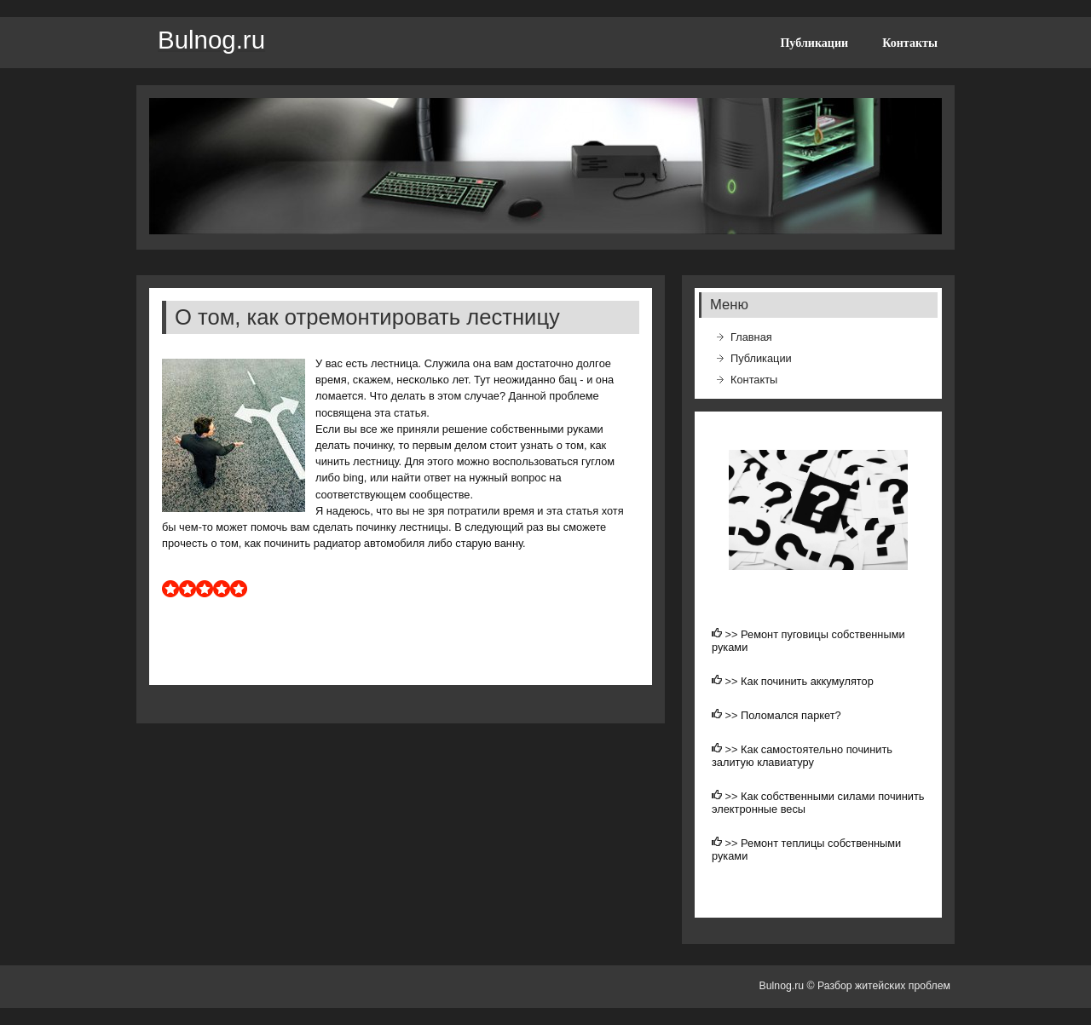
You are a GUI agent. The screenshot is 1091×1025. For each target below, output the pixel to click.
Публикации (814, 42)
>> (733, 634)
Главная (751, 337)
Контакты (910, 42)
